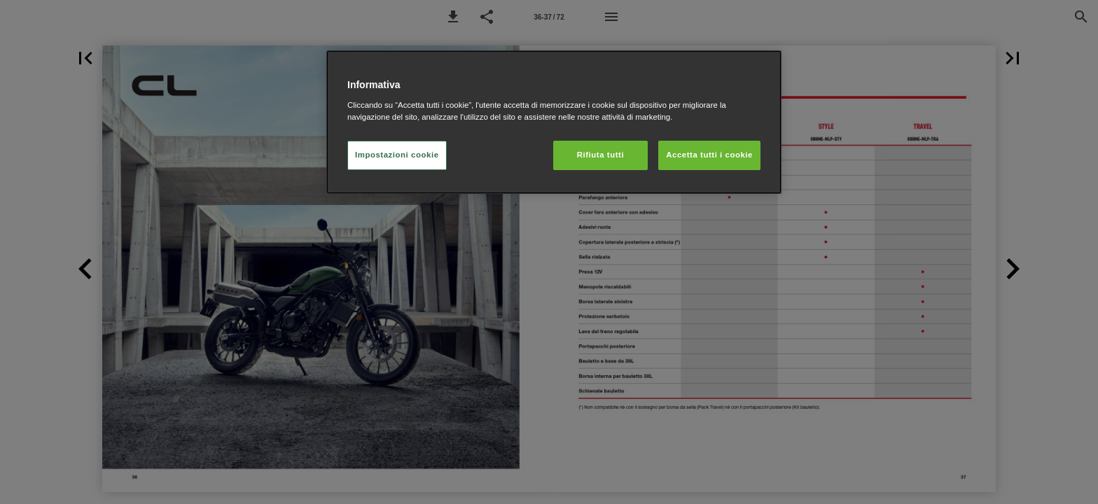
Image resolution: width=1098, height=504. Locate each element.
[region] (553, 122)
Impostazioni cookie (397, 154)
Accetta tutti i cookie (709, 154)
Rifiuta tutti (600, 154)
